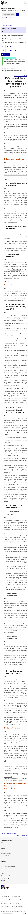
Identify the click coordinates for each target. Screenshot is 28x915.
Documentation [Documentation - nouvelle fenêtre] (4, 855)
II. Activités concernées (9, 66)
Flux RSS (3, 851)
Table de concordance (6, 853)
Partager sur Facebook (2, 50)
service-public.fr (14, 896)
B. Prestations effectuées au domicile (14, 61)
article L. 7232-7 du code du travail (15, 684)
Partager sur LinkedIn (11, 50)
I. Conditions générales (9, 58)
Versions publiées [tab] (6, 32)
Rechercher (17, 14)
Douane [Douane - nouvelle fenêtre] (3, 871)
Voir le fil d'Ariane (5, 20)
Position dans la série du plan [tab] (9, 28)
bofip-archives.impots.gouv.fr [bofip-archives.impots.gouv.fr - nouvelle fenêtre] (7, 858)
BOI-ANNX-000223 (15, 270)
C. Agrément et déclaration (12, 63)
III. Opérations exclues (8, 68)
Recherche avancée (8, 17)
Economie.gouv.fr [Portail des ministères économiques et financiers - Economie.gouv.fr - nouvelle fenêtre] (5, 875)
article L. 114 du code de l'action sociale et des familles (15, 647)
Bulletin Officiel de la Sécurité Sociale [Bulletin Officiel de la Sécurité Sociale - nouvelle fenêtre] (9, 866)
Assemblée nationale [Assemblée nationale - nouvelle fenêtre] (5, 864)
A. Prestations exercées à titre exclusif (14, 59)
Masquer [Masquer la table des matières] (6, 55)
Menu (25, 2)
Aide (2, 842)
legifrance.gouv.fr (6, 900)
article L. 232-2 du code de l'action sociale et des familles (15, 628)
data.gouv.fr (17, 900)
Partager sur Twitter (6, 50)
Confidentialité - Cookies (9, 906)
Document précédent (9, 74)
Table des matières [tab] (7, 25)
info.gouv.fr (4, 896)
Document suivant (19, 76)
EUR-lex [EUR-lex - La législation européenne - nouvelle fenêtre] (2, 873)
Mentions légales (18, 903)
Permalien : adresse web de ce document (11, 46)
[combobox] (9, 14)
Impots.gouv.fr (4, 878)
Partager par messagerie (15, 50)
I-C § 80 (9, 757)
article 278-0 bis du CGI (11, 725)
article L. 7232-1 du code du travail (15, 682)
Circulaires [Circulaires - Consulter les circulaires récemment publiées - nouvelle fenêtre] (3, 868)
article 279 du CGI (19, 118)
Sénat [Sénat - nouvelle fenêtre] (2, 880)
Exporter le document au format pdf (2, 46)
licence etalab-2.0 (7, 913)
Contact (3, 845)
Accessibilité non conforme (7, 903)
